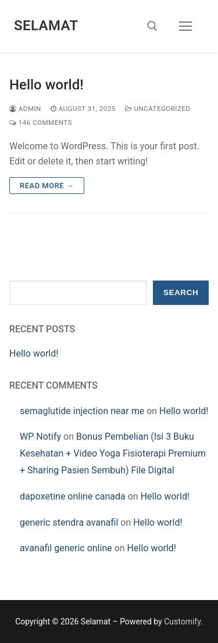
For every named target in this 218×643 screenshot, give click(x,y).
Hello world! (46, 85)
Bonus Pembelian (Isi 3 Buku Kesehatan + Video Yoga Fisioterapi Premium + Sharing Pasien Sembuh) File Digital (113, 453)
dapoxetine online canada (73, 496)
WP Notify (40, 436)
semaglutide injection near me (82, 410)
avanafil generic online (66, 548)
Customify (182, 621)
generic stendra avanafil (69, 522)
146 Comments (40, 122)
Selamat (46, 25)
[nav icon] (185, 26)
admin (25, 109)
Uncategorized (158, 109)
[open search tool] (152, 26)
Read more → (47, 185)
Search (180, 292)
